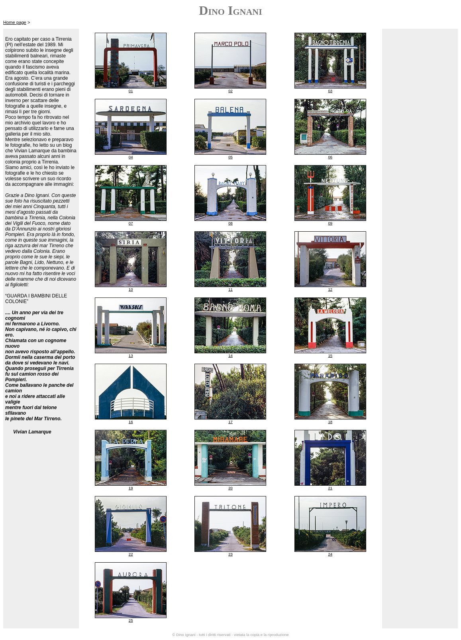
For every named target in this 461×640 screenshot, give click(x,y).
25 (131, 620)
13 (131, 355)
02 (230, 91)
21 (330, 488)
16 (131, 421)
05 (230, 157)
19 (131, 488)
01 (131, 91)
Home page (14, 22)
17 (230, 421)
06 (330, 157)
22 (131, 554)
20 (230, 488)
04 (131, 157)
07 (131, 223)
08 (230, 223)
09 (330, 223)
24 (330, 554)
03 (330, 91)
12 (330, 289)
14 (230, 355)
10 (131, 289)
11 (230, 289)
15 (330, 355)
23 (230, 554)
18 (330, 421)
